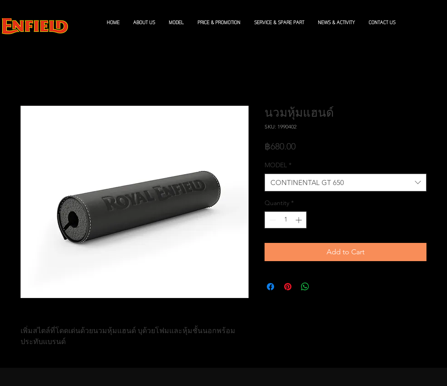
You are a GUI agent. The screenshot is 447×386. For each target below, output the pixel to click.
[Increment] (299, 220)
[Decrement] (271, 220)
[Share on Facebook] (270, 286)
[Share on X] (322, 286)
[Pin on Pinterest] (287, 286)
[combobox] (345, 182)
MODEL (278, 165)
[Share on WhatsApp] (305, 286)
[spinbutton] (285, 220)
